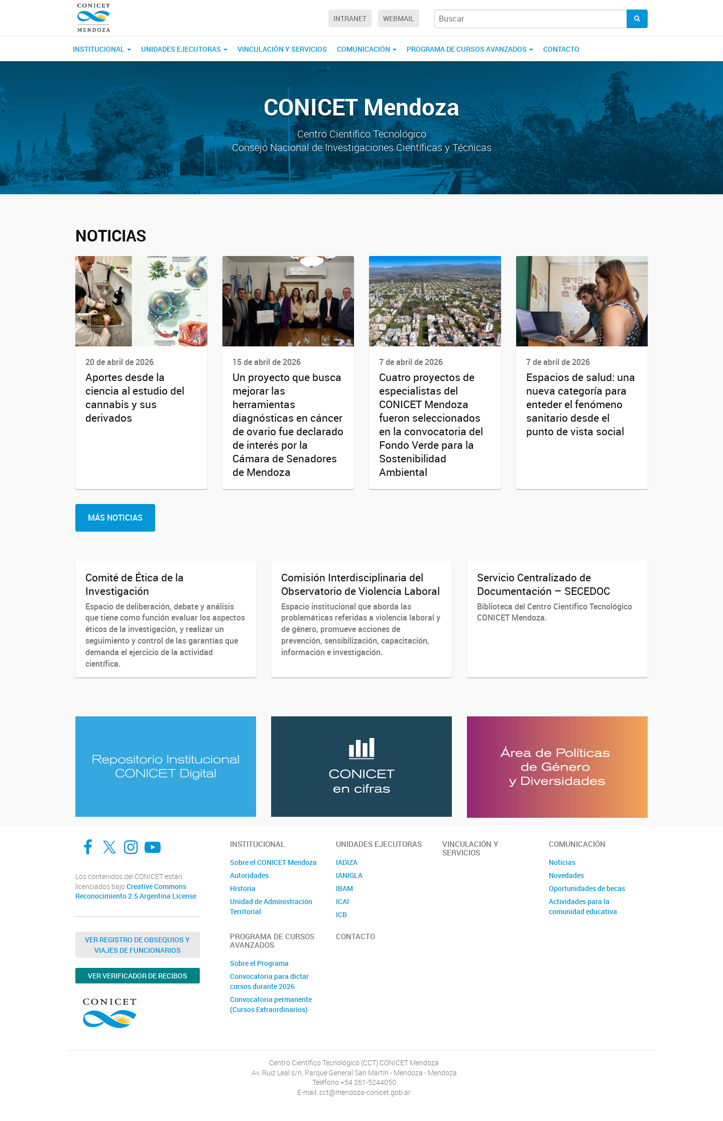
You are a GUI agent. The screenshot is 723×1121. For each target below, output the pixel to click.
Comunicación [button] (367, 49)
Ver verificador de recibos (137, 975)
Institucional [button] (102, 49)
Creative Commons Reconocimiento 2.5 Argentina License (135, 891)
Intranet (350, 18)
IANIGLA (349, 875)
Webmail (398, 18)
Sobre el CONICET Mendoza (273, 862)
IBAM (344, 888)
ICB (341, 914)
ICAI (342, 901)
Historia (243, 888)
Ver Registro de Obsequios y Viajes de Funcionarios (137, 945)
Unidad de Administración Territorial (271, 906)
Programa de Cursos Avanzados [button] (470, 49)
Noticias (562, 862)
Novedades (566, 875)
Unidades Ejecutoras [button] (184, 49)
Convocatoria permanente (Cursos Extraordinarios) (271, 1004)
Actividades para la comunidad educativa (583, 906)
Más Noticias (115, 517)
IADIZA (346, 862)
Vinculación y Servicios (282, 49)
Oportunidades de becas (587, 888)
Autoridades (249, 875)
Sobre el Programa (259, 963)
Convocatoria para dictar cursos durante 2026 (269, 981)
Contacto (561, 49)
